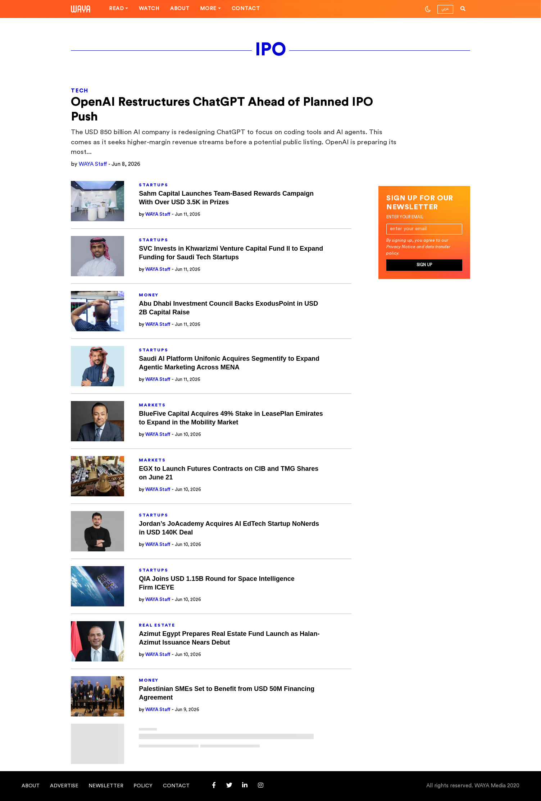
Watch (149, 8)
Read (116, 8)
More (208, 8)
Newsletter (105, 785)
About (180, 8)
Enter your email (404, 217)
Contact (246, 8)
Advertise (64, 785)
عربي (445, 8)
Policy (143, 785)
